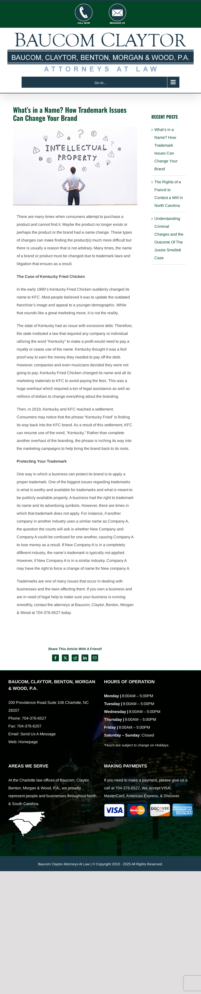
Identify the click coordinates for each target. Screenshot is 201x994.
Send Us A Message (38, 734)
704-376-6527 (34, 718)
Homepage (28, 742)
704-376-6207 (29, 726)
